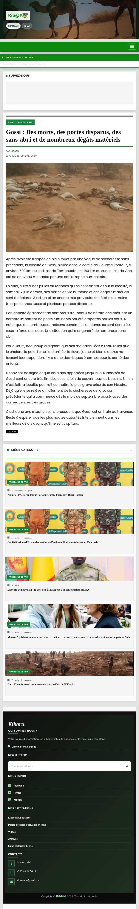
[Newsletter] (127, 766)
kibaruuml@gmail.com (28, 880)
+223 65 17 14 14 (26, 871)
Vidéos (12, 831)
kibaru (15, 151)
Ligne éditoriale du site (22, 746)
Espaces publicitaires (19, 817)
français (13, 26)
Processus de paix (20, 122)
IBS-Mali (61, 896)
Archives (13, 838)
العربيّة (27, 26)
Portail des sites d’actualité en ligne (27, 824)
